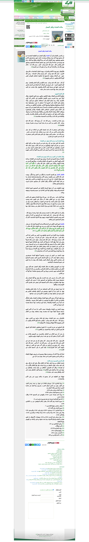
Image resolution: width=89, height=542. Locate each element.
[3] (34, 116)
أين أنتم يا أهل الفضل (57, 460)
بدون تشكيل (44, 45)
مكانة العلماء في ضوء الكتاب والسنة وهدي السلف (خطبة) (50, 464)
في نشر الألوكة (21, 42)
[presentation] (51, 523)
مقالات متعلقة (46, 33)
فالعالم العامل (60, 174)
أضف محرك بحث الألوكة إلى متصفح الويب (44, 536)
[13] (60, 349)
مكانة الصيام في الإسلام (57, 472)
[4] (59, 125)
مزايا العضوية (17, 34)
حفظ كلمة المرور (20, 30)
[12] (48, 347)
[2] (43, 78)
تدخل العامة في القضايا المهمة (56, 458)
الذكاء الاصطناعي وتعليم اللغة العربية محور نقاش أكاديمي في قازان (70, 27)
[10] (38, 323)
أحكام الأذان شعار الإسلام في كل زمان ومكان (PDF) (51, 478)
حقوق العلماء (59, 450)
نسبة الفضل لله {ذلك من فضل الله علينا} (53, 462)
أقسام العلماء (59, 452)
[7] (60, 208)
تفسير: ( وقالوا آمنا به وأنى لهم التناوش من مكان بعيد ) (51, 483)
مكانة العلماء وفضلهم (57, 457)
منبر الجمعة (34, 20)
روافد (30, 20)
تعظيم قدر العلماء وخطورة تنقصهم (55, 453)
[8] (33, 230)
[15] (63, 433)
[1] (63, 383)
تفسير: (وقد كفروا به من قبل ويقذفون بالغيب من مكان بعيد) (49, 482)
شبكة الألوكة (45, 23)
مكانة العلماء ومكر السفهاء (56, 454)
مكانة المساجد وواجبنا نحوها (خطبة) (54, 468)
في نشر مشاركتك (21, 40)
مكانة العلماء (59, 461)
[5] (63, 152)
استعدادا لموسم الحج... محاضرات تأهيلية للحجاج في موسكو (69, 29)
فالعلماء (62, 224)
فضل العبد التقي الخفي (57, 456)
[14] (63, 430)
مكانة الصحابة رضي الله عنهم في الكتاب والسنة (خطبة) (50, 475)
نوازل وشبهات (38, 20)
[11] (36, 329)
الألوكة (37, 534)
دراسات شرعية (44, 20)
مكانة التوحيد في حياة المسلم (56, 474)
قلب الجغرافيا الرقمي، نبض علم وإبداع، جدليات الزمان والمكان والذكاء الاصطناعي (45, 479)
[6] (55, 170)
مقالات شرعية (49, 20)
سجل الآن (20, 36)
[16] (63, 435)
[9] (35, 251)
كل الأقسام (55, 20)
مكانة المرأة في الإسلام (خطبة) (55, 469)
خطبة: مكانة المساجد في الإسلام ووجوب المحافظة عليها (50, 471)
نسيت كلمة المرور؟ (21, 31)
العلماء (48, 55)
